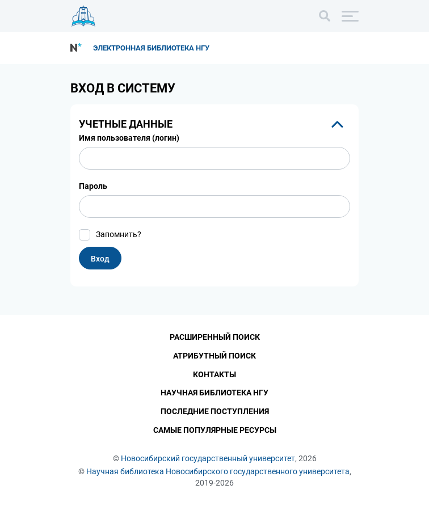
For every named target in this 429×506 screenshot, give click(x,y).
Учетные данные (126, 124)
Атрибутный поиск (214, 355)
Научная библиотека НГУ (214, 393)
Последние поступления (215, 411)
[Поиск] (324, 16)
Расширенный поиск (215, 336)
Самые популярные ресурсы (214, 430)
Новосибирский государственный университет (208, 458)
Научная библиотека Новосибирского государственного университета (218, 471)
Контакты (214, 374)
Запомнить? (118, 234)
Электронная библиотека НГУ (151, 48)
